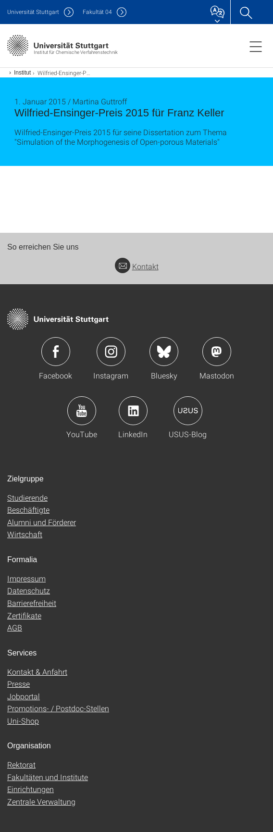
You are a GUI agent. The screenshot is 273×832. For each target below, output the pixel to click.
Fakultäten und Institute (47, 777)
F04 (97, 11)
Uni (33, 11)
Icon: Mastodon (216, 351)
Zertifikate (24, 615)
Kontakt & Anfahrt (37, 672)
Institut (22, 72)
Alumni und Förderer (41, 522)
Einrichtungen (30, 789)
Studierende (27, 497)
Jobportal (23, 696)
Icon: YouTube (81, 410)
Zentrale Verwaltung (41, 801)
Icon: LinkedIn (133, 410)
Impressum (26, 578)
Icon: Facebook (55, 351)
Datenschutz (28, 590)
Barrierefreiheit (31, 603)
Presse (18, 684)
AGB (14, 627)
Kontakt (137, 266)
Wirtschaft (24, 534)
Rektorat (21, 764)
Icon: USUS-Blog (188, 410)
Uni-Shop (23, 721)
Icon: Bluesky (163, 351)
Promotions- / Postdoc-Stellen (58, 708)
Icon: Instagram (111, 351)
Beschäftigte (28, 509)
